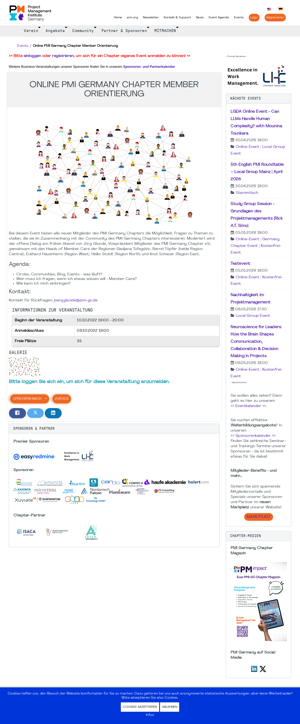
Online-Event (247, 147)
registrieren (63, 56)
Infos (150, 715)
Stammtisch (247, 193)
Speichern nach (27, 399)
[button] (114, 429)
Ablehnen (169, 707)
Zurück (62, 399)
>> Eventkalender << (248, 406)
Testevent (240, 264)
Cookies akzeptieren (140, 707)
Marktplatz (259, 517)
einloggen (32, 56)
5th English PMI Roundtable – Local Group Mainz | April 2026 (257, 172)
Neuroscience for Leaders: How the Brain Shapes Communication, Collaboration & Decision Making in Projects (256, 341)
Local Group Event (253, 316)
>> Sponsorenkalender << (253, 436)
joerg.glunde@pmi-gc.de (76, 300)
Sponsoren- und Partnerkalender (149, 66)
